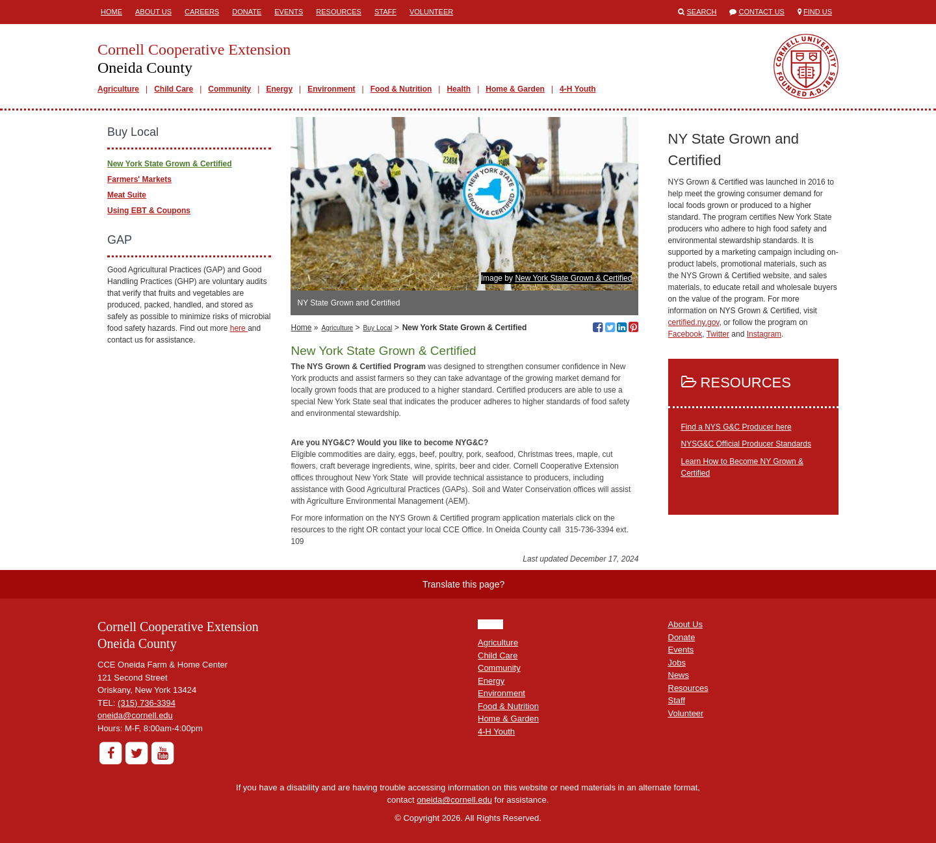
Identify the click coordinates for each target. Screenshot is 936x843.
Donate (246, 12)
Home (111, 12)
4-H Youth (578, 89)
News (679, 675)
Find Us (817, 12)
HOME (490, 624)
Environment (331, 89)
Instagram (764, 334)
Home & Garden (515, 89)
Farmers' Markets (139, 179)
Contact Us (761, 12)
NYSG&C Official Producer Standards (746, 443)
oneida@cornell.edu (135, 715)
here (239, 328)
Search (702, 12)
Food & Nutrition (401, 89)
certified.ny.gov (694, 322)
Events (288, 12)
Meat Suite (126, 195)
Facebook (685, 334)
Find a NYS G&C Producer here (736, 427)
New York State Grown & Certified (573, 278)
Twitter (718, 334)
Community (229, 89)
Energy (279, 89)
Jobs (677, 663)
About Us (153, 12)
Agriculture (118, 89)
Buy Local (378, 327)
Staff (385, 12)
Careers (202, 12)
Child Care (173, 89)
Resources (338, 12)
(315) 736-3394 (147, 703)
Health (459, 89)
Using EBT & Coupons (148, 210)
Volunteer (431, 12)
